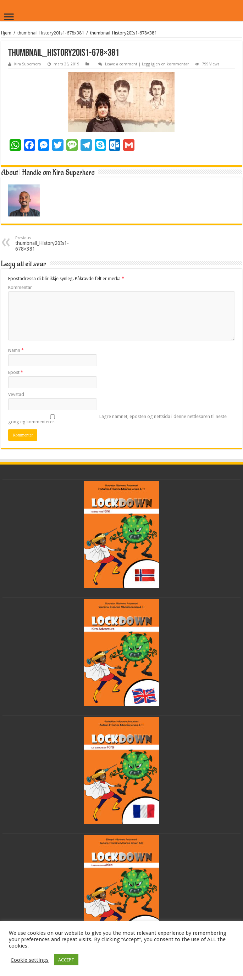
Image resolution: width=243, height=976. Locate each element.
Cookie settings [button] (30, 960)
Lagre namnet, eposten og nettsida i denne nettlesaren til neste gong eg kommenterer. (117, 419)
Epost (15, 372)
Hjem (6, 33)
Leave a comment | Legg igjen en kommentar (147, 64)
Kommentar (20, 287)
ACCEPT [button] (66, 959)
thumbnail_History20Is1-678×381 (51, 244)
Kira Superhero (27, 64)
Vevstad (16, 394)
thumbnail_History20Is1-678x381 (50, 33)
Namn (16, 350)
